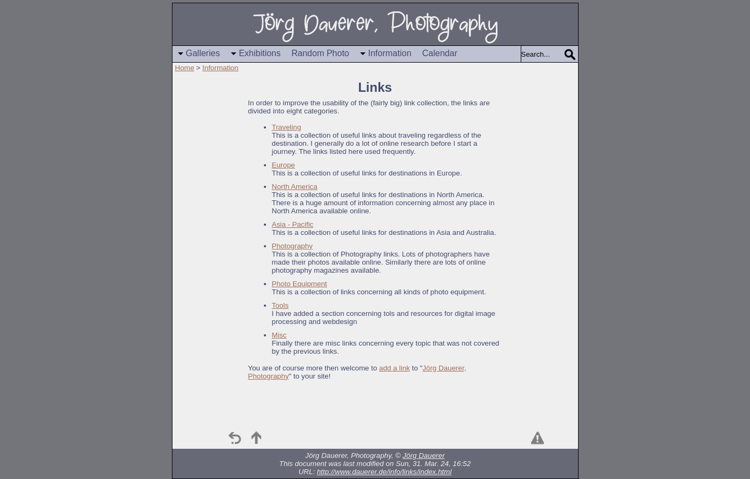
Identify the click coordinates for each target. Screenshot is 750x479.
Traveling (286, 127)
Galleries (203, 53)
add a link (394, 368)
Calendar (439, 53)
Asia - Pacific (293, 224)
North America (294, 187)
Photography (292, 246)
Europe (283, 165)
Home (185, 68)
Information (389, 53)
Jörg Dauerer (424, 455)
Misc (279, 335)
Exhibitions (260, 53)
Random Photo (320, 53)
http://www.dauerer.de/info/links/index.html (384, 472)
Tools (280, 305)
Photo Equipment (299, 284)
